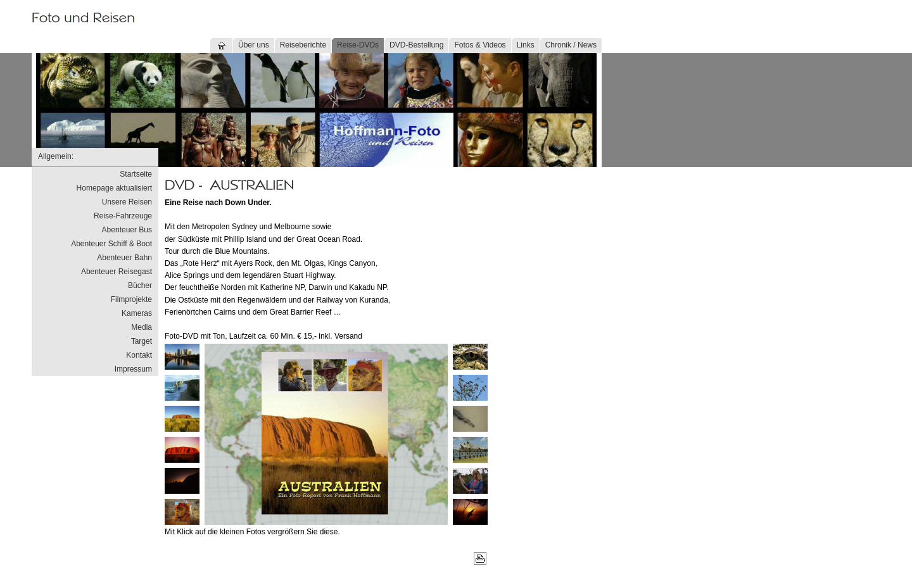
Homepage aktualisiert (114, 188)
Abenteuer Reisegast (116, 271)
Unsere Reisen (127, 202)
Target (141, 341)
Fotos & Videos (479, 45)
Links (526, 45)
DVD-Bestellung (416, 45)
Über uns (253, 45)
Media (141, 327)
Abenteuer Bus (127, 229)
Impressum (133, 369)
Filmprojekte (131, 299)
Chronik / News (571, 45)
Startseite (136, 174)
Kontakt (139, 355)
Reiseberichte (303, 45)
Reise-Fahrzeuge (123, 215)
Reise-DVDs (358, 45)
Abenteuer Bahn (124, 257)
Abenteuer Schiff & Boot (111, 243)
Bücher (140, 285)
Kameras (137, 313)
